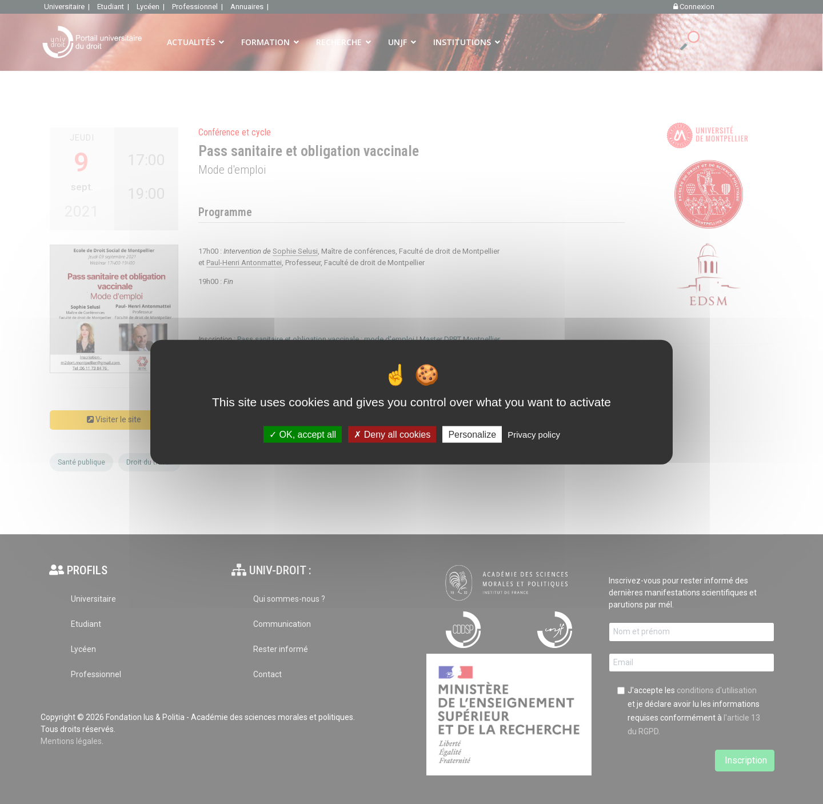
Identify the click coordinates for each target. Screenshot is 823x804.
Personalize (472, 434)
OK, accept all (302, 434)
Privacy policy (534, 434)
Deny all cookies (392, 434)
